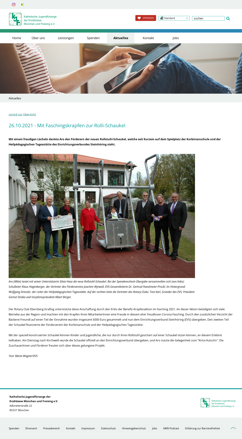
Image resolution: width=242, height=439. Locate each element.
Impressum (88, 428)
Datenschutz (108, 428)
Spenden (93, 38)
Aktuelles (120, 38)
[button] (174, 18)
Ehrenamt (31, 428)
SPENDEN (146, 18)
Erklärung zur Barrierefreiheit (202, 428)
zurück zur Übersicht (22, 114)
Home (16, 38)
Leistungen (66, 38)
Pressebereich (51, 428)
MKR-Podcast (171, 428)
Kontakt (148, 38)
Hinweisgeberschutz (134, 428)
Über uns (38, 38)
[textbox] (208, 18)
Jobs (176, 38)
